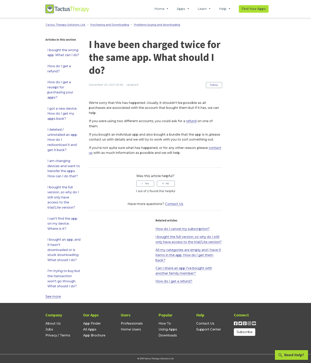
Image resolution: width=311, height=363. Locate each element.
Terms (65, 335)
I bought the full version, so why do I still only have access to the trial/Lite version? (63, 197)
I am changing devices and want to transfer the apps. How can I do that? (63, 168)
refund (191, 121)
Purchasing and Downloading (109, 24)
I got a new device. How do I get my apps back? (62, 114)
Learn (202, 9)
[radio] (145, 184)
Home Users (131, 329)
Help (223, 9)
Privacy (51, 335)
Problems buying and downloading (157, 24)
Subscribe (244, 332)
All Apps (89, 329)
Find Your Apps (254, 9)
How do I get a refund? (59, 68)
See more (53, 296)
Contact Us (174, 204)
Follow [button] (214, 84)
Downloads (167, 335)
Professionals (132, 323)
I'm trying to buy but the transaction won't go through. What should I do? (63, 278)
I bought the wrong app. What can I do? (63, 52)
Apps (181, 9)
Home (159, 9)
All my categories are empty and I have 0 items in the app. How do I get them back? (188, 255)
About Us (53, 323)
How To (164, 323)
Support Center (208, 329)
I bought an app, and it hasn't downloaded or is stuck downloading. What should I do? (64, 250)
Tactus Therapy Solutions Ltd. (65, 24)
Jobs (49, 329)
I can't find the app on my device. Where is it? (62, 224)
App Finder (92, 323)
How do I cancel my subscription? (183, 229)
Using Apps (167, 329)
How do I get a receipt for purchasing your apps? (60, 89)
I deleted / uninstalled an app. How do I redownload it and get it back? (62, 140)
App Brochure (94, 335)
